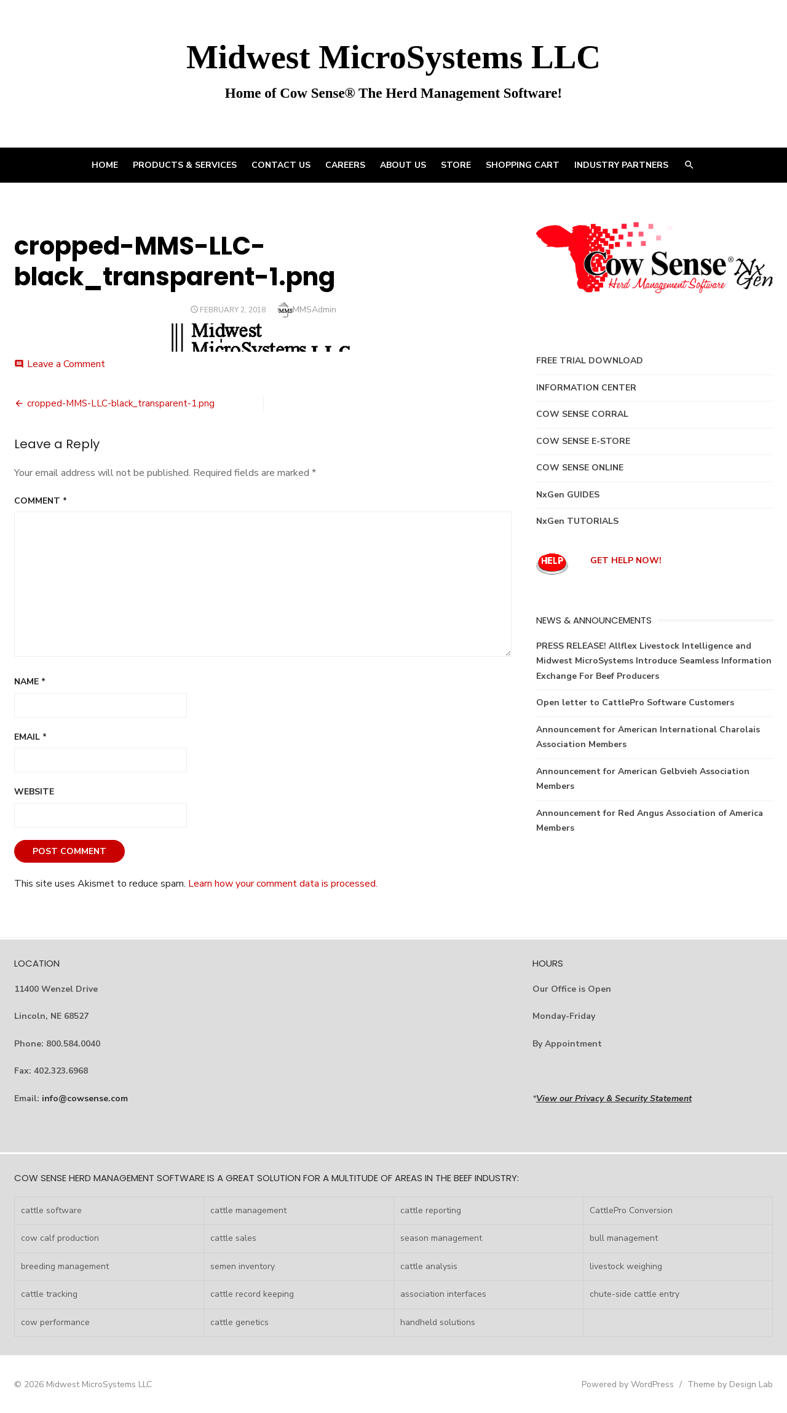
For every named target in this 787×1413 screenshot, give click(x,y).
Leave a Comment (66, 364)
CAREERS (345, 165)
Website (34, 792)
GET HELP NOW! (626, 560)
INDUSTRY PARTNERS (621, 165)
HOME (105, 165)
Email (30, 737)
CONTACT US (280, 165)
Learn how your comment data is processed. (283, 883)
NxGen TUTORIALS (577, 521)
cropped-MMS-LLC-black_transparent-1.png (121, 403)
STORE (456, 165)
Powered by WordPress (628, 1384)
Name (29, 681)
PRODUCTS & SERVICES (185, 165)
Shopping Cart (523, 165)
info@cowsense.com (85, 1098)
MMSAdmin (314, 309)
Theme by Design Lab (730, 1384)
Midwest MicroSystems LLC (393, 57)
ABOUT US (403, 165)
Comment (40, 501)
